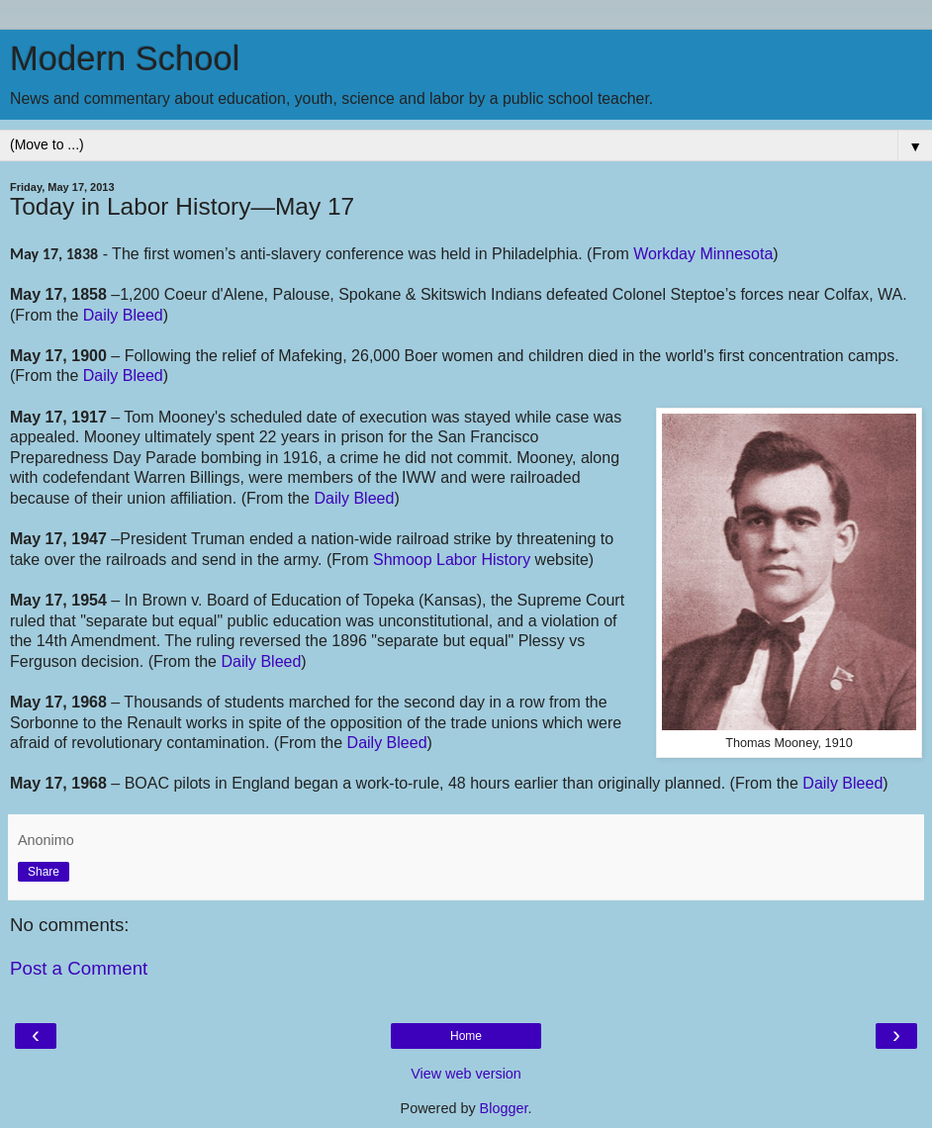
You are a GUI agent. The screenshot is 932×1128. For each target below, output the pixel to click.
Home (466, 1036)
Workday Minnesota (703, 253)
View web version (466, 1073)
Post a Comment (78, 968)
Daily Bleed (123, 315)
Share (43, 872)
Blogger (504, 1108)
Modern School (124, 58)
